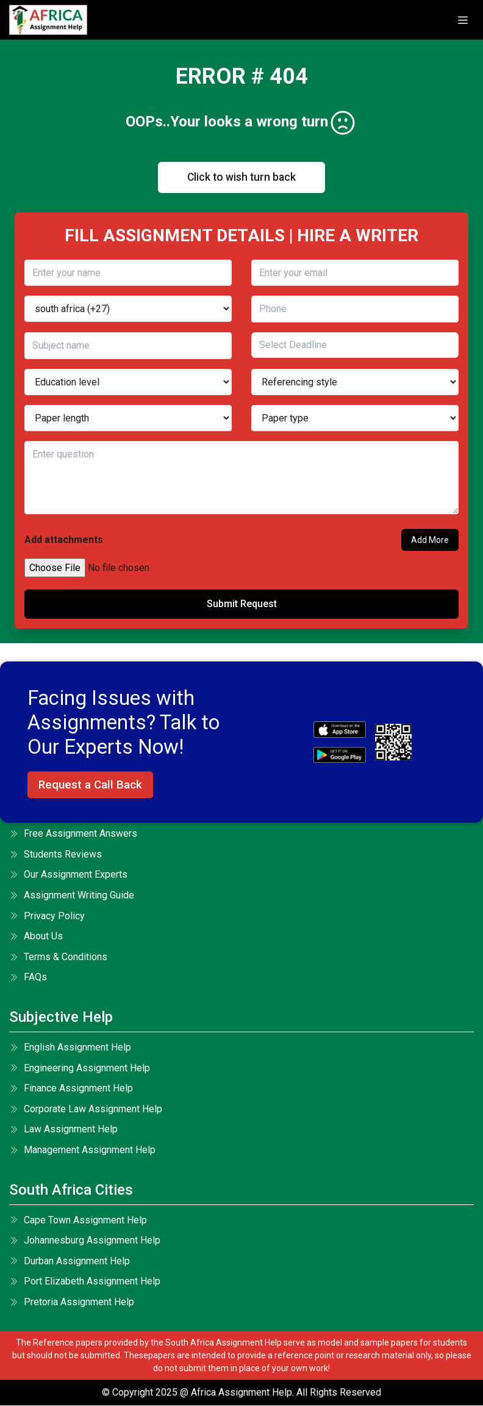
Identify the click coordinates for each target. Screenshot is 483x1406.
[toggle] (463, 20)
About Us (36, 936)
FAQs (28, 977)
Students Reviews (55, 855)
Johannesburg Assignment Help (84, 1241)
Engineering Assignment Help (79, 1068)
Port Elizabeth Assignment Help (84, 1282)
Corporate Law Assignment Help (85, 1109)
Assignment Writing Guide (71, 896)
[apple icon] (339, 730)
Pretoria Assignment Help (71, 1302)
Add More (430, 540)
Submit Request (242, 604)
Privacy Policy (47, 916)
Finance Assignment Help (71, 1089)
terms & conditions (58, 957)
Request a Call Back (90, 785)
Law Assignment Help (63, 1129)
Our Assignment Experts (68, 875)
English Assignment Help (70, 1048)
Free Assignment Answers (73, 834)
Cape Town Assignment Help (78, 1220)
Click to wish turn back (241, 177)
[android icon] (339, 755)
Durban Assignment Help (69, 1261)
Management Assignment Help (82, 1150)
